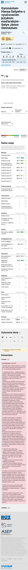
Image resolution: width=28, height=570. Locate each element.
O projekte (4, 560)
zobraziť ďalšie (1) (6, 65)
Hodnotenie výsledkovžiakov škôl (9, 2)
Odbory (20, 558)
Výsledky (9, 558)
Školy (15, 558)
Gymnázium (5, 59)
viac (8, 33)
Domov (3, 558)
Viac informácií (13, 87)
